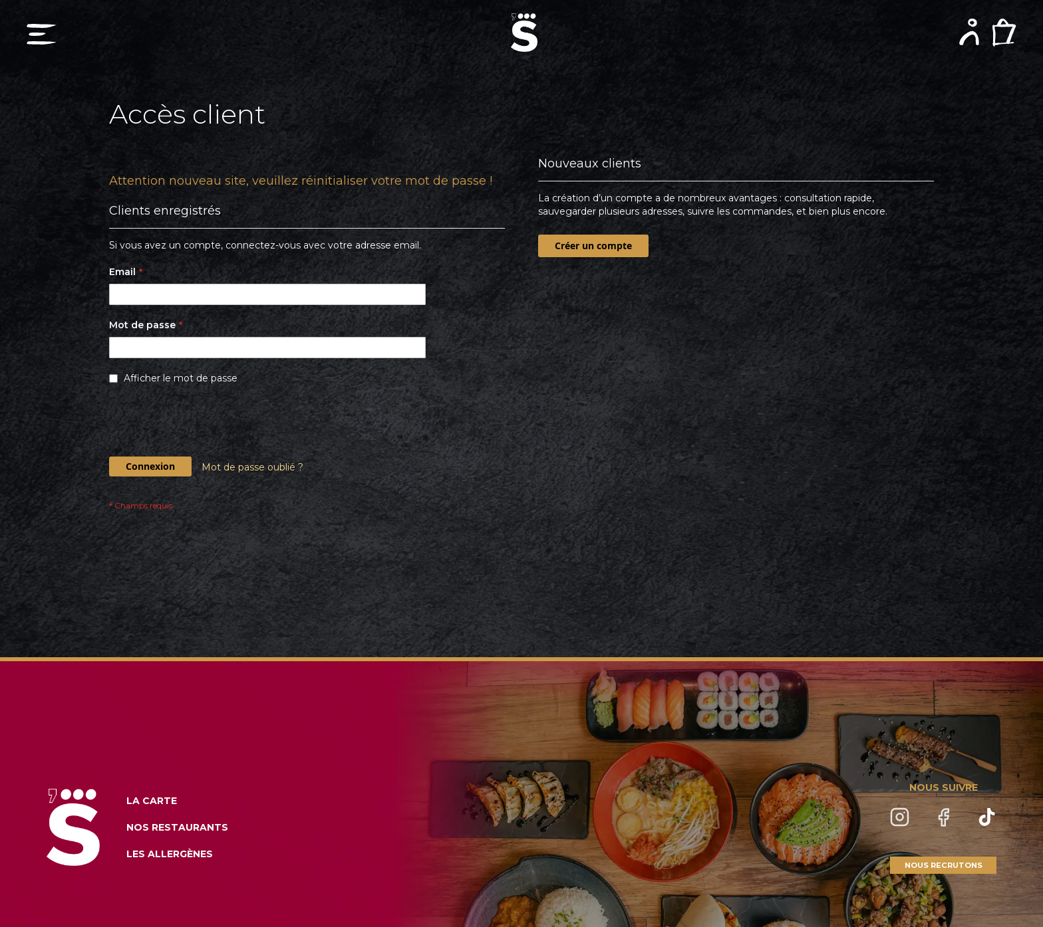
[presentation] (210, 424)
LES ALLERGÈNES (169, 854)
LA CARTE (151, 801)
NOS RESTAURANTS (177, 827)
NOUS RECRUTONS (943, 865)
